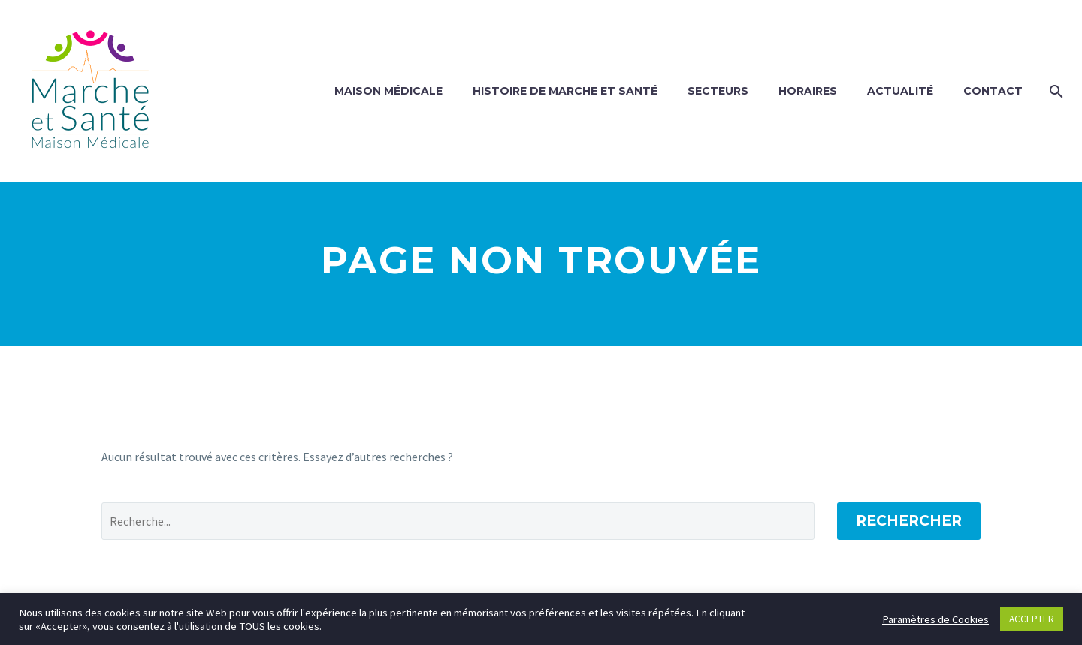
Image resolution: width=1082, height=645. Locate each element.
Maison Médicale (388, 91)
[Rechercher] (1053, 91)
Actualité (900, 91)
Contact (993, 91)
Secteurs (718, 91)
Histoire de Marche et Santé (565, 91)
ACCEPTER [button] (1031, 619)
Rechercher (909, 520)
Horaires (807, 91)
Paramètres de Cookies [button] (935, 619)
